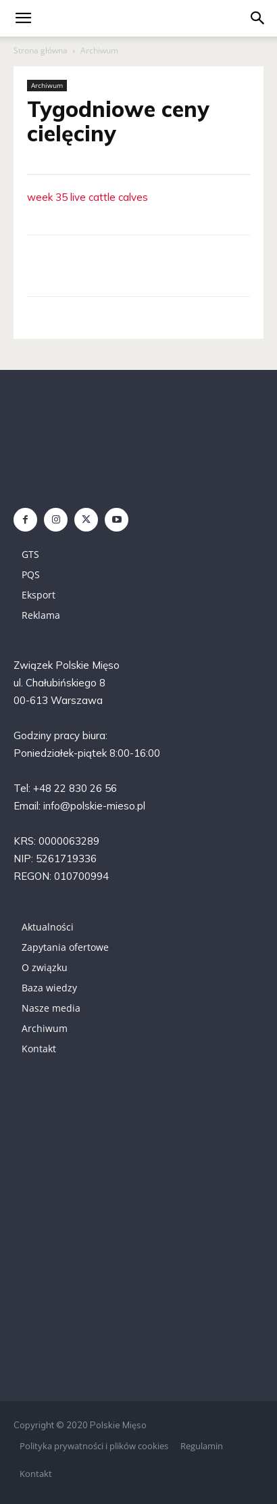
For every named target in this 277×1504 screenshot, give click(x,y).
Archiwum (99, 50)
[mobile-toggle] (23, 18)
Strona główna (41, 50)
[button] (258, 18)
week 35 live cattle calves (87, 197)
